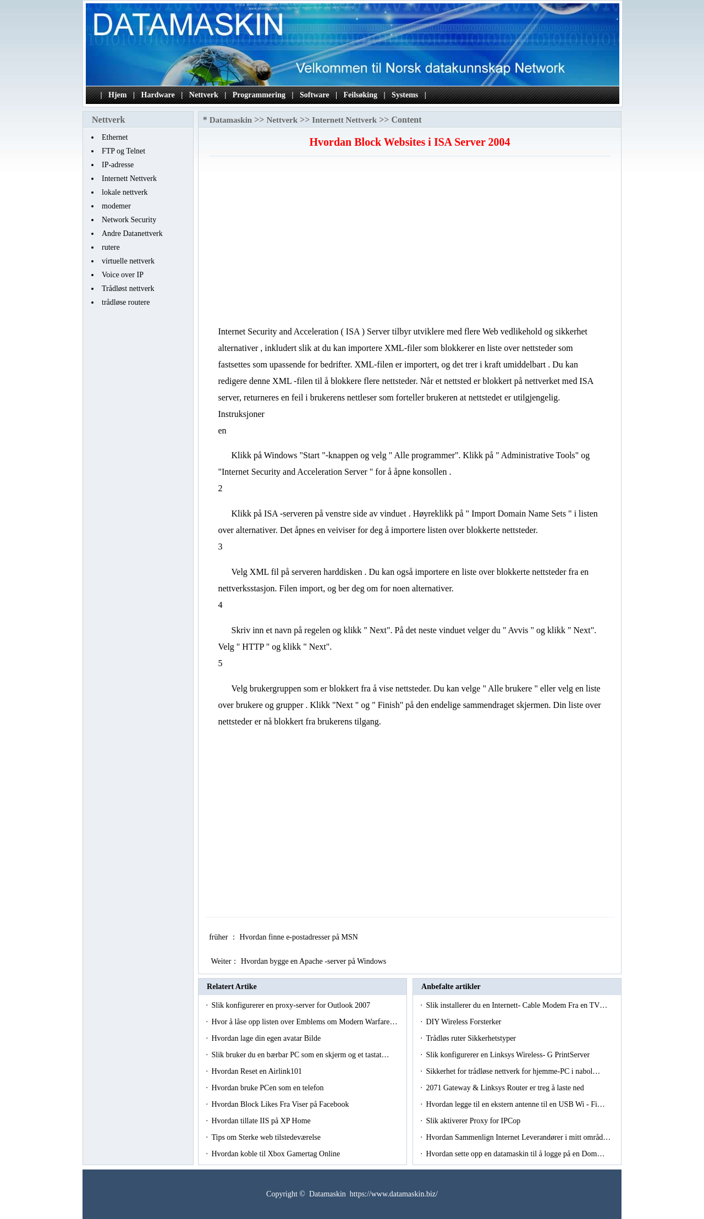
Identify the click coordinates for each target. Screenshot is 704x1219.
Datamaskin (231, 120)
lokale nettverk (125, 192)
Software (314, 95)
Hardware (158, 95)
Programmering (259, 95)
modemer (116, 206)
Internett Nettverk (129, 178)
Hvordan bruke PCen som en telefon (268, 1088)
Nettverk (203, 95)
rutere (111, 247)
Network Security (129, 220)
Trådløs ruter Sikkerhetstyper (472, 1038)
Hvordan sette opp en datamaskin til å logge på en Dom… (515, 1154)
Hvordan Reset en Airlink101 (257, 1071)
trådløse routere (126, 302)
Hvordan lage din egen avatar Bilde (266, 1038)
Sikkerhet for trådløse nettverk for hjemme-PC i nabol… (513, 1071)
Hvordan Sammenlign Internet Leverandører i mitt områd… (518, 1137)
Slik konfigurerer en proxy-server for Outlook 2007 (291, 1005)
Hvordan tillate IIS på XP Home (261, 1121)
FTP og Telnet (123, 151)
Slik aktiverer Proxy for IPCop (474, 1121)
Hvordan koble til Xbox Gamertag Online (276, 1154)
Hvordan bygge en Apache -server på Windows (314, 961)
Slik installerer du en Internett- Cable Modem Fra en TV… (516, 1005)
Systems (405, 95)
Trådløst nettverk (128, 288)
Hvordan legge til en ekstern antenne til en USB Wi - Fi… (515, 1104)
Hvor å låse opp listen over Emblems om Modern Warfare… (304, 1022)
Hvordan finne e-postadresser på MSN (299, 937)
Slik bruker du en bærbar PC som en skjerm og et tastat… (300, 1055)
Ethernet (115, 137)
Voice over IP (123, 275)
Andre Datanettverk (132, 233)
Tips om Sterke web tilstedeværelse (266, 1137)
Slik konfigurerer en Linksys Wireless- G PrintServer (508, 1055)
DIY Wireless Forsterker (464, 1022)
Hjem (117, 95)
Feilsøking (360, 95)
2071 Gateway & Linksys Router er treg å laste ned (506, 1088)
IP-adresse (118, 165)
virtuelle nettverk (128, 261)
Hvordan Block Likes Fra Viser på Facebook (281, 1104)
